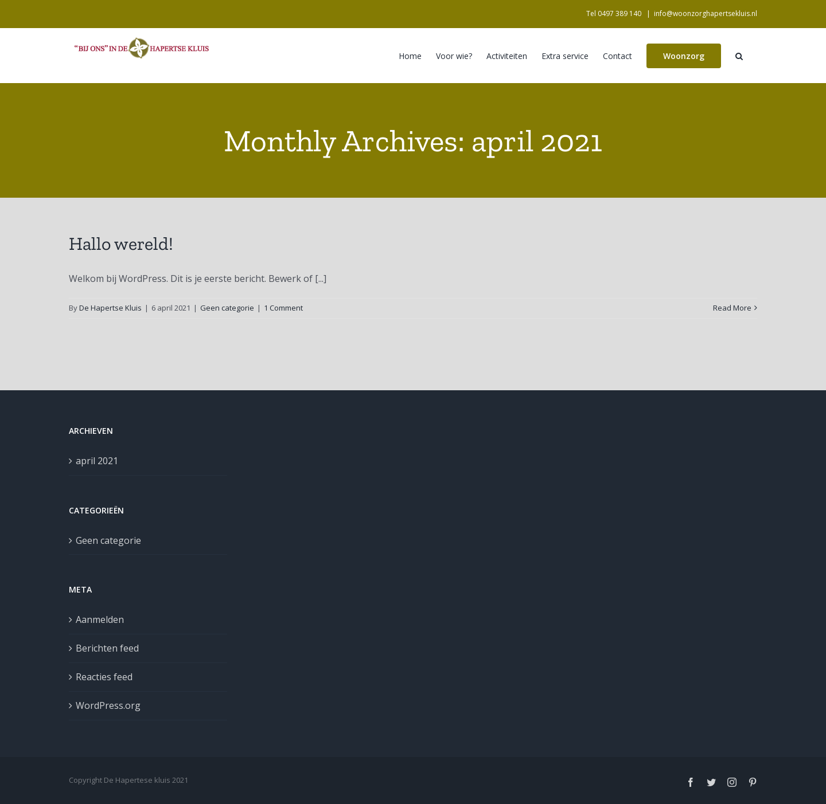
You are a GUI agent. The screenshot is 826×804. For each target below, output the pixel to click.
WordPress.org (108, 705)
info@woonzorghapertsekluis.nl (705, 13)
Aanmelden (100, 619)
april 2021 (97, 460)
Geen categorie (227, 308)
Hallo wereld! (121, 243)
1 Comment (283, 308)
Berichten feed (107, 648)
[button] (739, 55)
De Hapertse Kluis (110, 308)
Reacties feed (104, 676)
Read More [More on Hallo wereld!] (732, 308)
